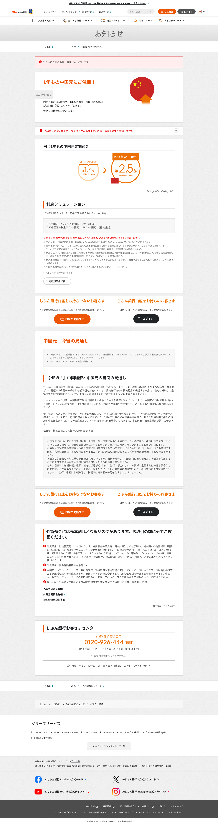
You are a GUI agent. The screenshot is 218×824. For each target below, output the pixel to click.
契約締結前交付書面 (54, 599)
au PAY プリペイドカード (66, 732)
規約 (161, 806)
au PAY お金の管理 (43, 737)
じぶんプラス (50, 11)
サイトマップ (174, 806)
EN (204, 11)
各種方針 (148, 806)
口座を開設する (74, 319)
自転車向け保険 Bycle (155, 732)
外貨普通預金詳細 (53, 589)
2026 (48, 47)
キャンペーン (145, 20)
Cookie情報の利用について (101, 812)
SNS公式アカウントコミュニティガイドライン (141, 812)
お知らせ (55, 704)
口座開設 (168, 11)
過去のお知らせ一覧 (92, 46)
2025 (73, 46)
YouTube (65, 791)
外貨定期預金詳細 (55, 281)
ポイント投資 (90, 732)
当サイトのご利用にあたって (69, 812)
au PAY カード (41, 732)
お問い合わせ (174, 812)
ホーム (43, 704)
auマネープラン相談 (129, 732)
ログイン (188, 11)
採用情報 (105, 11)
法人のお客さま (69, 11)
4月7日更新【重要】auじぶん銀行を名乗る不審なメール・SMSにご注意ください (107, 3)
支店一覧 (75, 761)
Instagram (144, 791)
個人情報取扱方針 (128, 806)
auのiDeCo (108, 732)
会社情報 (88, 11)
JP (198, 11)
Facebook (63, 779)
